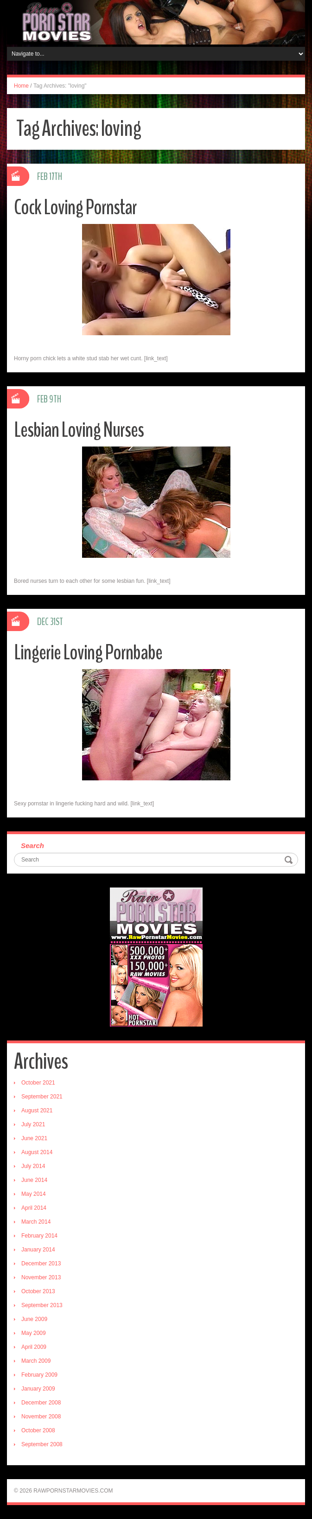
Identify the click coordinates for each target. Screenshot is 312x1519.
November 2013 (41, 1277)
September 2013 (42, 1305)
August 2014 (36, 1152)
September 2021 (42, 1096)
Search (32, 845)
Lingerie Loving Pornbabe (88, 652)
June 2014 (34, 1180)
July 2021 (33, 1124)
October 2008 (38, 1430)
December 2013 (41, 1263)
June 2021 (34, 1138)
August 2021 (36, 1110)
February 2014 (39, 1235)
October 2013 (38, 1291)
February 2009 (39, 1375)
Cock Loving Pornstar (75, 207)
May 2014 (33, 1194)
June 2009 (34, 1319)
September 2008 (42, 1444)
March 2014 (36, 1222)
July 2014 (33, 1166)
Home (21, 86)
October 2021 (38, 1082)
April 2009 (33, 1347)
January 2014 (38, 1249)
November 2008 (41, 1416)
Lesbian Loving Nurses (79, 430)
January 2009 (38, 1388)
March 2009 (36, 1361)
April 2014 (33, 1208)
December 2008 (41, 1402)
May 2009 (33, 1333)
